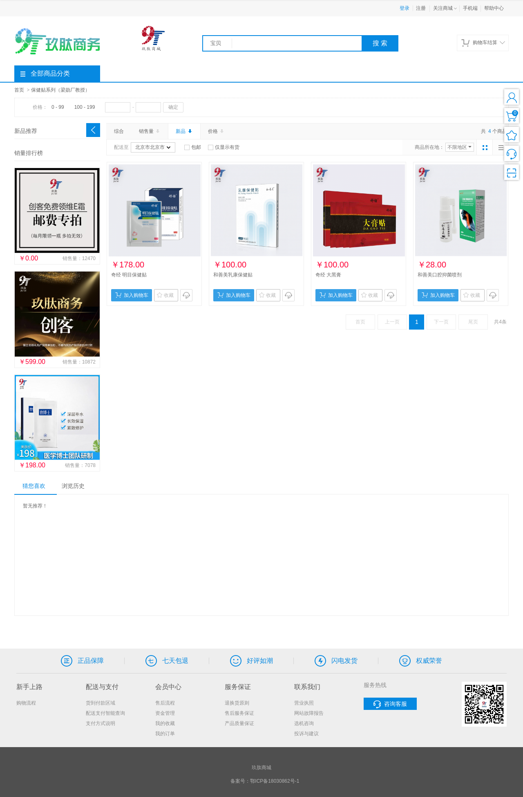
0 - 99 (57, 107)
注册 (421, 8)
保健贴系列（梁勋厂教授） (60, 90)
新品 (184, 131)
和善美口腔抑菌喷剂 (440, 275)
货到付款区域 (100, 703)
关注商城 (445, 8)
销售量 (150, 131)
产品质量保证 (239, 723)
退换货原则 (237, 703)
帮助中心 (494, 8)
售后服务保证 (239, 713)
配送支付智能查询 (105, 713)
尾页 (473, 322)
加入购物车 (131, 295)
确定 (173, 107)
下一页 (441, 322)
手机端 (470, 8)
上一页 (392, 322)
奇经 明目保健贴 (129, 275)
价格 (216, 131)
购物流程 (26, 703)
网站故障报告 (309, 713)
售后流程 (165, 703)
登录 (404, 8)
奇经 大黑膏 (328, 275)
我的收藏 (165, 723)
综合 (119, 131)
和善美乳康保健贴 (233, 275)
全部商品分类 (45, 73)
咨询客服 (390, 704)
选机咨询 (304, 723)
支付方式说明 (100, 723)
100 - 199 (84, 107)
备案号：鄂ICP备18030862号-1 (264, 781)
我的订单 (165, 733)
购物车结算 (483, 43)
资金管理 (165, 713)
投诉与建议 (306, 733)
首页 (19, 90)
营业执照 (304, 703)
